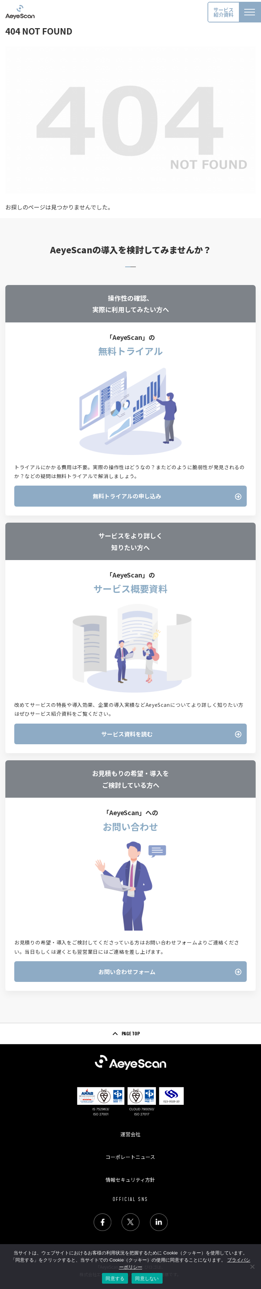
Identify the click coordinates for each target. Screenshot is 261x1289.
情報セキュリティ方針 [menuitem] (130, 1179)
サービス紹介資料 (224, 12)
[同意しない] (252, 1266)
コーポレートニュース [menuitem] (130, 1156)
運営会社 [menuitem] (130, 1134)
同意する (115, 1278)
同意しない (147, 1278)
